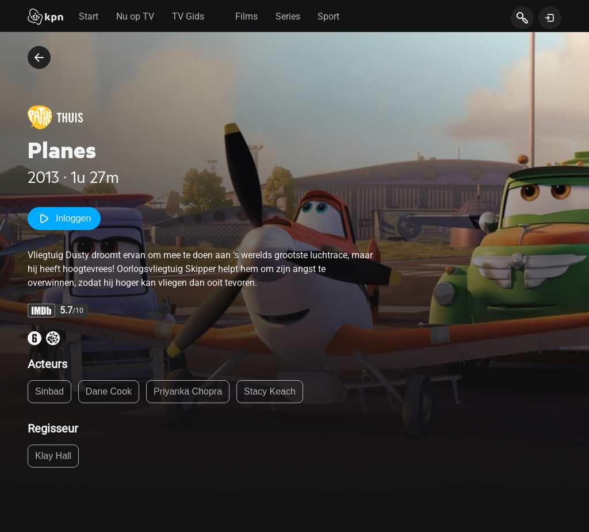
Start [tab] (88, 16)
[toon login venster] (549, 17)
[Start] (45, 17)
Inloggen (64, 218)
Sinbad (49, 391)
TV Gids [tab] (188, 16)
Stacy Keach (270, 391)
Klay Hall (53, 456)
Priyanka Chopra (188, 391)
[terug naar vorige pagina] (39, 57)
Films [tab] (246, 16)
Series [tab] (288, 16)
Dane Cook (109, 391)
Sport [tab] (328, 16)
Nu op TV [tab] (135, 16)
